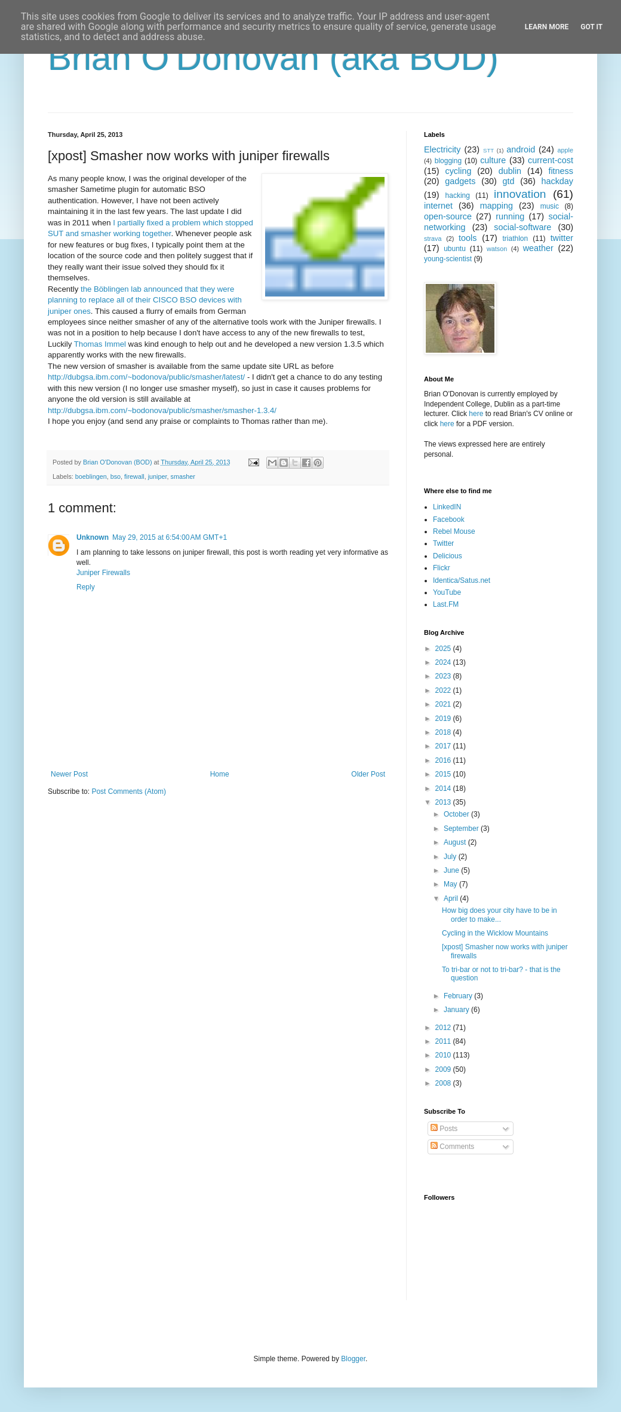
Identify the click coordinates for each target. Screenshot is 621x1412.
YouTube (447, 592)
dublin (510, 171)
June (452, 870)
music (549, 206)
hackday (557, 181)
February (459, 996)
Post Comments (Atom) (128, 791)
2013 (444, 802)
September (462, 828)
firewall (134, 476)
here (476, 413)
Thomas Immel (100, 344)
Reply (85, 587)
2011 (444, 1041)
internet (438, 205)
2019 (444, 718)
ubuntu (455, 248)
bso (115, 476)
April (452, 898)
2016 (444, 760)
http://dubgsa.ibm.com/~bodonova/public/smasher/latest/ (146, 376)
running (510, 216)
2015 (444, 774)
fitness (560, 171)
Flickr (441, 568)
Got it (591, 27)
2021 (444, 704)
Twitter (443, 543)
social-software (522, 227)
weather (538, 248)
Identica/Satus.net (461, 580)
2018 (444, 732)
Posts (444, 1128)
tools (467, 238)
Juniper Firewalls (103, 573)
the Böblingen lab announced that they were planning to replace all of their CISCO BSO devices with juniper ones (145, 300)
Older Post (368, 774)
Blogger (353, 1359)
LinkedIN (447, 507)
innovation (520, 194)
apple (565, 150)
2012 (444, 1027)
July (451, 856)
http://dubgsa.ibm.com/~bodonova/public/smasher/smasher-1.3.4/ (162, 410)
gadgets (460, 181)
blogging (448, 161)
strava (432, 238)
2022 (444, 690)
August (456, 842)
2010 (444, 1055)
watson (497, 248)
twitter (562, 238)
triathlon (515, 238)
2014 (444, 788)
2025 (444, 648)
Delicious (447, 556)
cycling (458, 171)
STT (488, 150)
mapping (496, 205)
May (451, 884)
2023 (444, 676)
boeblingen (91, 476)
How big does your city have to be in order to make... (499, 914)
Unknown (92, 537)
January (457, 1009)
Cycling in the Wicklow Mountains (495, 933)
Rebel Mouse (454, 531)
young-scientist (448, 259)
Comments (452, 1146)
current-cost (550, 160)
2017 (444, 746)
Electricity (442, 149)
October (457, 814)
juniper (157, 476)
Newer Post (69, 774)
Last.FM (446, 604)
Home (219, 774)
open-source (448, 216)
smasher (183, 476)
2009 (444, 1069)
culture (493, 160)
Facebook (449, 519)
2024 (444, 662)
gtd (508, 181)
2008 (444, 1083)
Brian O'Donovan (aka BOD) (273, 58)
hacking (457, 195)
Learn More (547, 27)
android (520, 149)
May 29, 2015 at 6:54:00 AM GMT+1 (169, 537)
